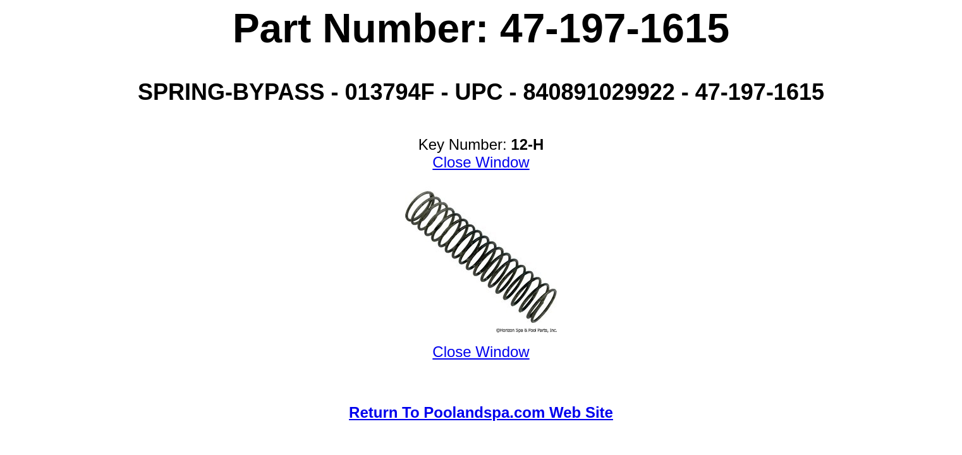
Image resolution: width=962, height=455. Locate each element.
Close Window (480, 162)
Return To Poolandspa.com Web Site (481, 412)
